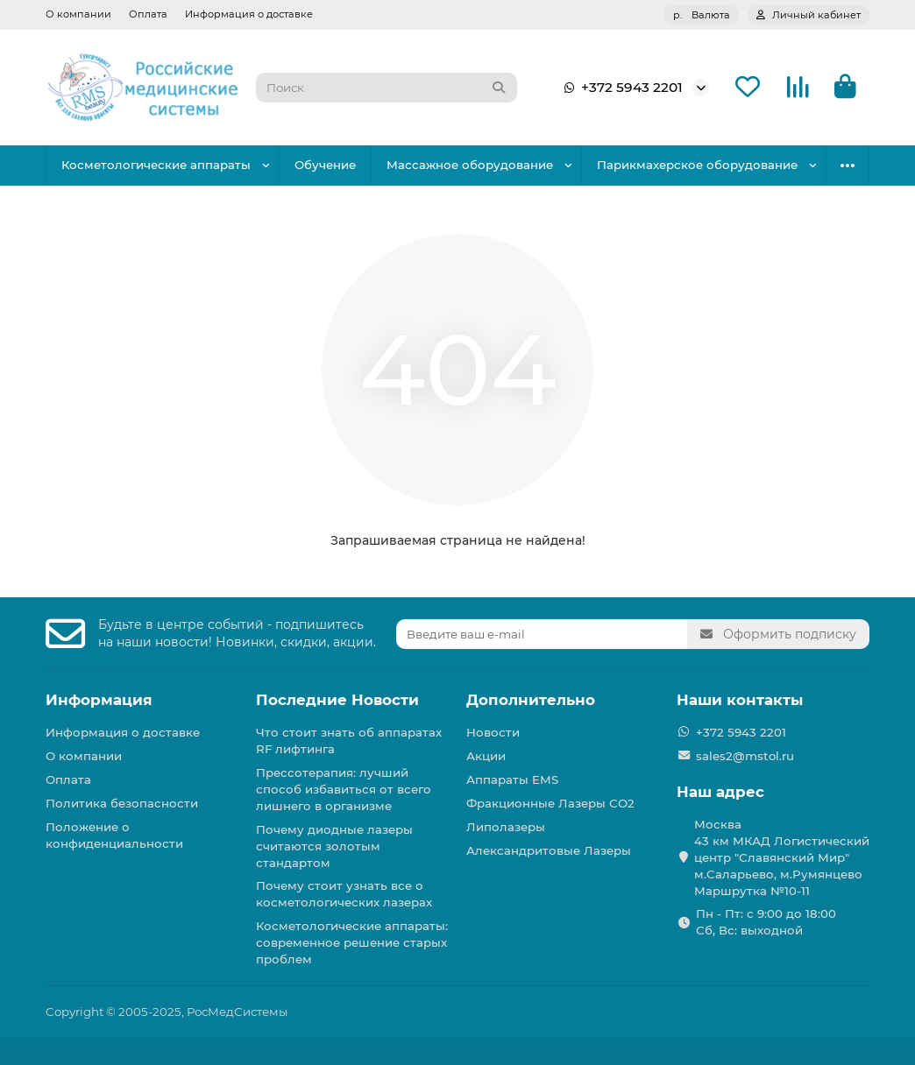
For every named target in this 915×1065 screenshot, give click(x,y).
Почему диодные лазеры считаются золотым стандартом (334, 846)
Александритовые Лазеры (548, 850)
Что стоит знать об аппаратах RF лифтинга (349, 740)
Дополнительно (530, 700)
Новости (493, 732)
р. (701, 15)
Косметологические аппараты (156, 165)
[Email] (541, 634)
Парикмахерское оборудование (697, 165)
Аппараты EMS (512, 779)
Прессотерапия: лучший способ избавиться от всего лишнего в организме (343, 789)
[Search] (386, 87)
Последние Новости (337, 700)
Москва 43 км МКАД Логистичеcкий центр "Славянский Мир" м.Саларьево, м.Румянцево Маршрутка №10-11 (781, 857)
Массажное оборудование (470, 165)
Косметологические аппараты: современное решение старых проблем (352, 942)
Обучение (325, 165)
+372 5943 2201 (620, 87)
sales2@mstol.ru (745, 756)
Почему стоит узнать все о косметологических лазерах (344, 893)
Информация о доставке (249, 14)
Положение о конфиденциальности (114, 835)
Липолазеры (505, 827)
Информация (99, 700)
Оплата (148, 14)
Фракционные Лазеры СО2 (550, 803)
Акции (486, 756)
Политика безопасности (122, 803)
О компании (78, 14)
